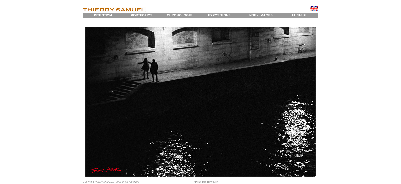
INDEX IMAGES (260, 15)
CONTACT (299, 15)
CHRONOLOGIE (179, 15)
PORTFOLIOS (142, 15)
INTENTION (103, 15)
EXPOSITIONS (219, 15)
